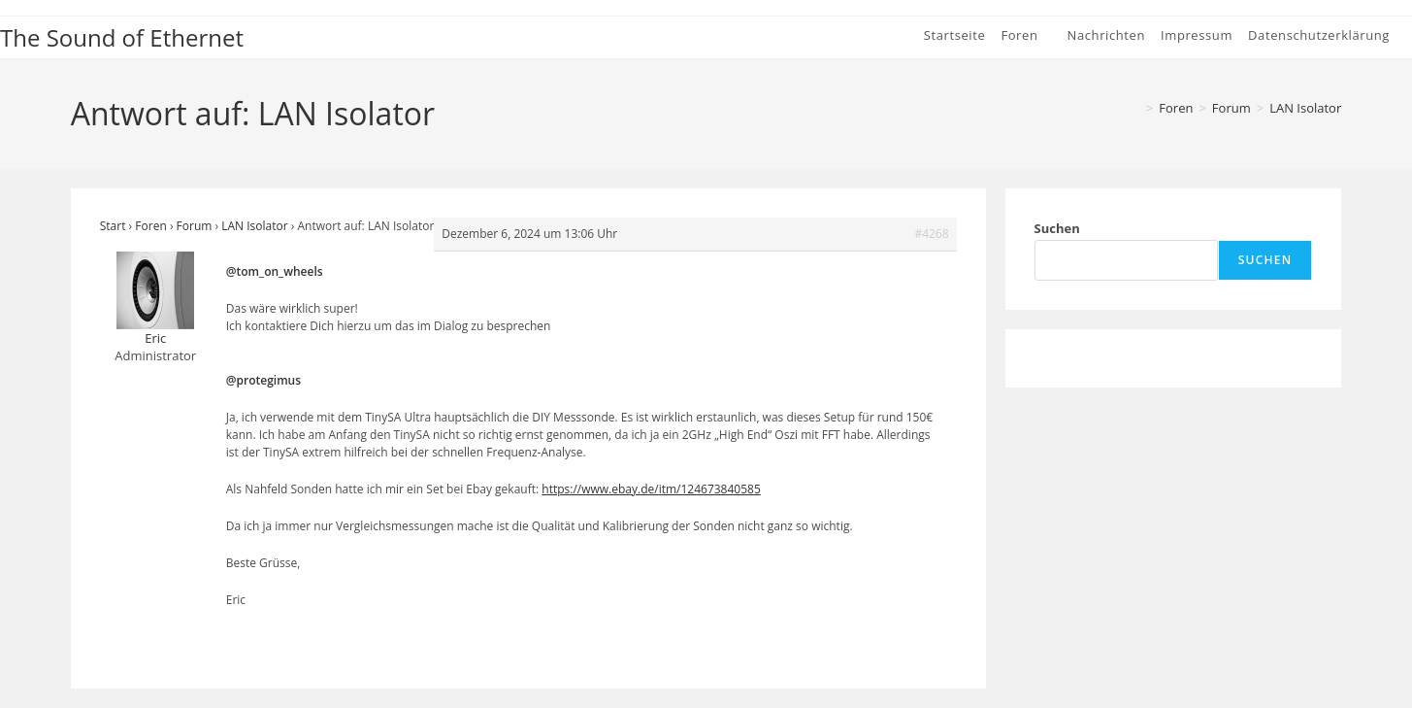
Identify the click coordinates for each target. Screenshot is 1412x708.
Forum (195, 226)
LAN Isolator (1305, 108)
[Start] (1133, 108)
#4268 (931, 233)
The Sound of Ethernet (122, 37)
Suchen (1057, 228)
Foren (150, 226)
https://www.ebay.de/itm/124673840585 (651, 489)
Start (113, 226)
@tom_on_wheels (274, 271)
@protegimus (263, 380)
